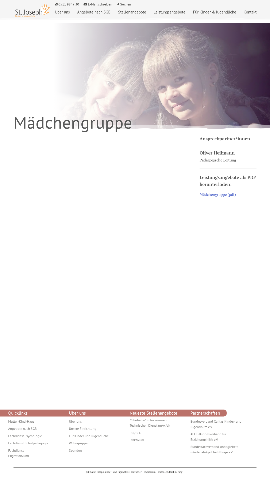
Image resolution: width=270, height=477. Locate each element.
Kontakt (250, 12)
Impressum (150, 471)
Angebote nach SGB (94, 12)
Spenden (67, 450)
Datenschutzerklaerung (170, 471)
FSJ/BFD (127, 433)
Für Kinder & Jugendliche (214, 12)
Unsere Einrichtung (74, 428)
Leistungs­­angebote (169, 12)
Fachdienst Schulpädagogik (20, 443)
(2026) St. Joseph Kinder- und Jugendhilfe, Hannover (114, 471)
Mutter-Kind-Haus (13, 421)
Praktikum (129, 440)
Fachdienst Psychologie (17, 436)
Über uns (62, 12)
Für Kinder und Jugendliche (81, 436)
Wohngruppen (71, 443)
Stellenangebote (132, 12)
